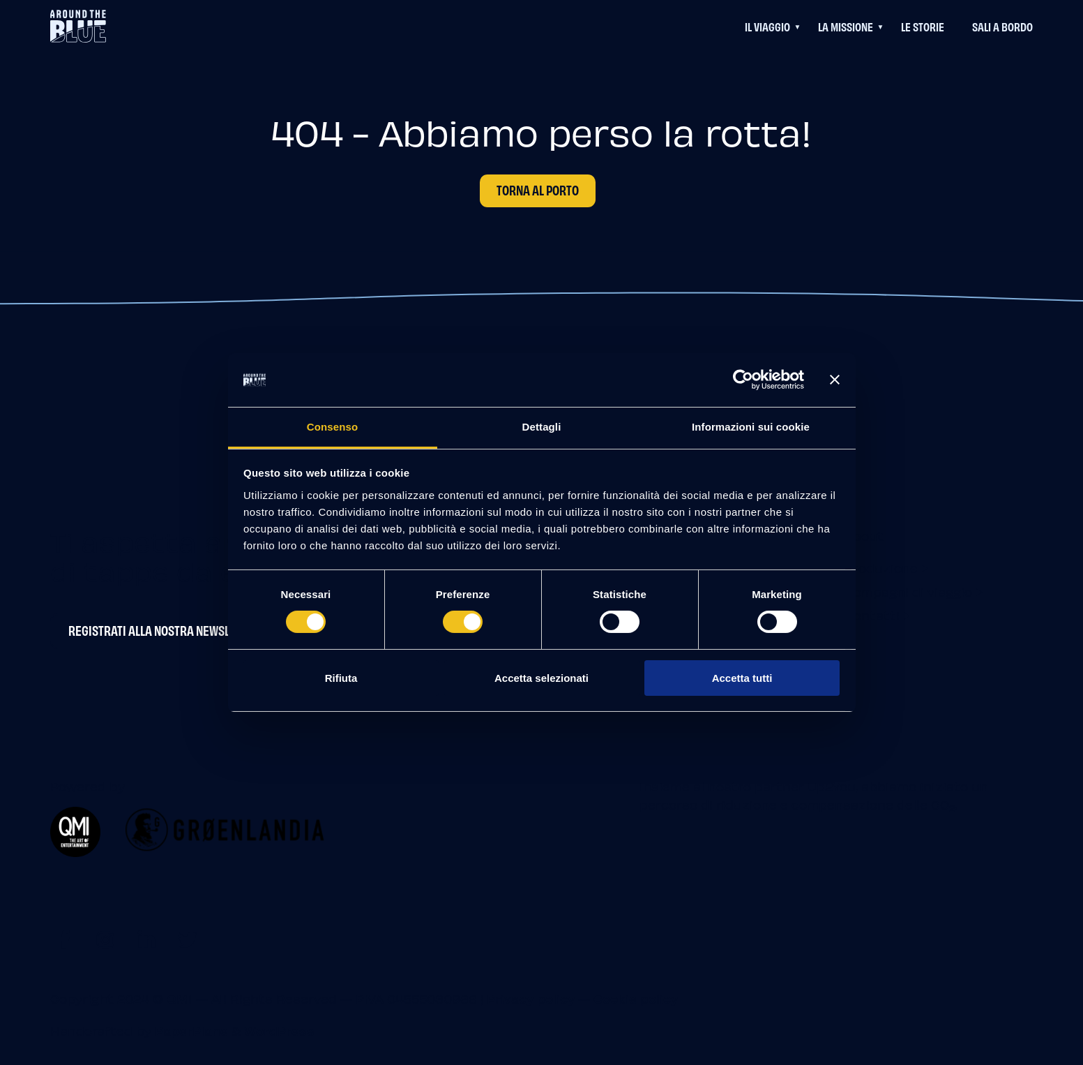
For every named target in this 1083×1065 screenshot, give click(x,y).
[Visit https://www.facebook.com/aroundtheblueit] (63, 938)
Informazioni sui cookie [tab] (751, 427)
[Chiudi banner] (835, 380)
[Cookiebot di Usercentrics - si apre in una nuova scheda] (743, 379)
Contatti (872, 615)
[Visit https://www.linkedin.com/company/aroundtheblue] (146, 938)
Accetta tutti (742, 678)
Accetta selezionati (541, 678)
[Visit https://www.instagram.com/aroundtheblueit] (105, 938)
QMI (179, 998)
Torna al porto (538, 189)
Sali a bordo (1002, 26)
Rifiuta (341, 678)
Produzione (881, 567)
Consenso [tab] (332, 427)
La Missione (845, 26)
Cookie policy (635, 998)
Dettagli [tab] (541, 427)
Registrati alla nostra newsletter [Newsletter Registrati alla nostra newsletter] (164, 630)
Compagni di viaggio (908, 591)
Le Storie (922, 26)
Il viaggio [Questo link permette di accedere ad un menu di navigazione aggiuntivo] (767, 26)
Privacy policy (531, 998)
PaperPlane (191, 1030)
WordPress (279, 1030)
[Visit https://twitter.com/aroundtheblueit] (188, 938)
